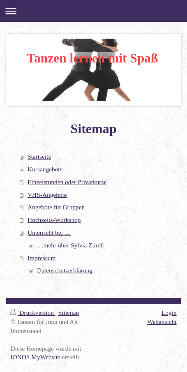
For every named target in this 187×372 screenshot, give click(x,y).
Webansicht (161, 321)
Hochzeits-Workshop (54, 219)
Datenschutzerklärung (64, 270)
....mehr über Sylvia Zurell (70, 245)
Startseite (39, 156)
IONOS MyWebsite (35, 357)
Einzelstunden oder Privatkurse (67, 181)
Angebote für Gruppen (56, 206)
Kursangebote (45, 169)
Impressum (41, 257)
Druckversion (32, 312)
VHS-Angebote (47, 194)
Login (169, 312)
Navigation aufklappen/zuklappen (93, 11)
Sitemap (68, 312)
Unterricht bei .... (49, 232)
